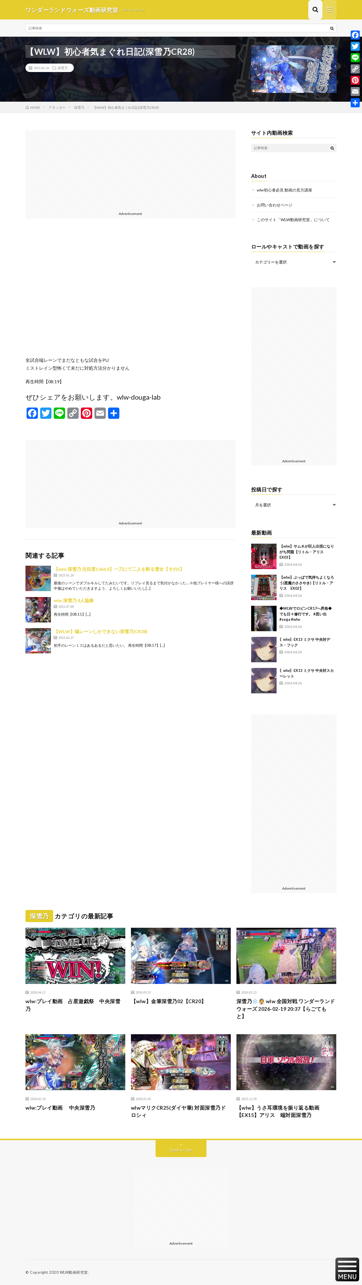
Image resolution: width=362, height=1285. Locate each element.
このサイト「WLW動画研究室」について (293, 219)
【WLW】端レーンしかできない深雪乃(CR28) (100, 631)
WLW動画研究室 (74, 1272)
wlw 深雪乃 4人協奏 (74, 600)
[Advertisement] (130, 170)
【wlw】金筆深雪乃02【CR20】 (168, 1001)
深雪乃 (62, 68)
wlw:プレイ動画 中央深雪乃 (60, 1107)
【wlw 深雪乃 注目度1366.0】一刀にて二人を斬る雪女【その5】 (119, 569)
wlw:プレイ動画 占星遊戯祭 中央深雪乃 (72, 1005)
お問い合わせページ (274, 204)
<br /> (130, 292)
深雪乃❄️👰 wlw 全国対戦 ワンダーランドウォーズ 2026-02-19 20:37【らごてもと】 (285, 1008)
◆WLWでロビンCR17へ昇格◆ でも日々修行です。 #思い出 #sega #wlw (307, 613)
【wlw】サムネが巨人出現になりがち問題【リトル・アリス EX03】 (306, 551)
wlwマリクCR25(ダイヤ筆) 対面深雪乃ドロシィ (178, 1111)
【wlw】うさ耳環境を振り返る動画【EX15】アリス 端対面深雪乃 (278, 1111)
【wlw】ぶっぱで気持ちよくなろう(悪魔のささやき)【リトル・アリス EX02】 (306, 582)
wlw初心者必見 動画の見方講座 (284, 190)
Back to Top (181, 1149)
